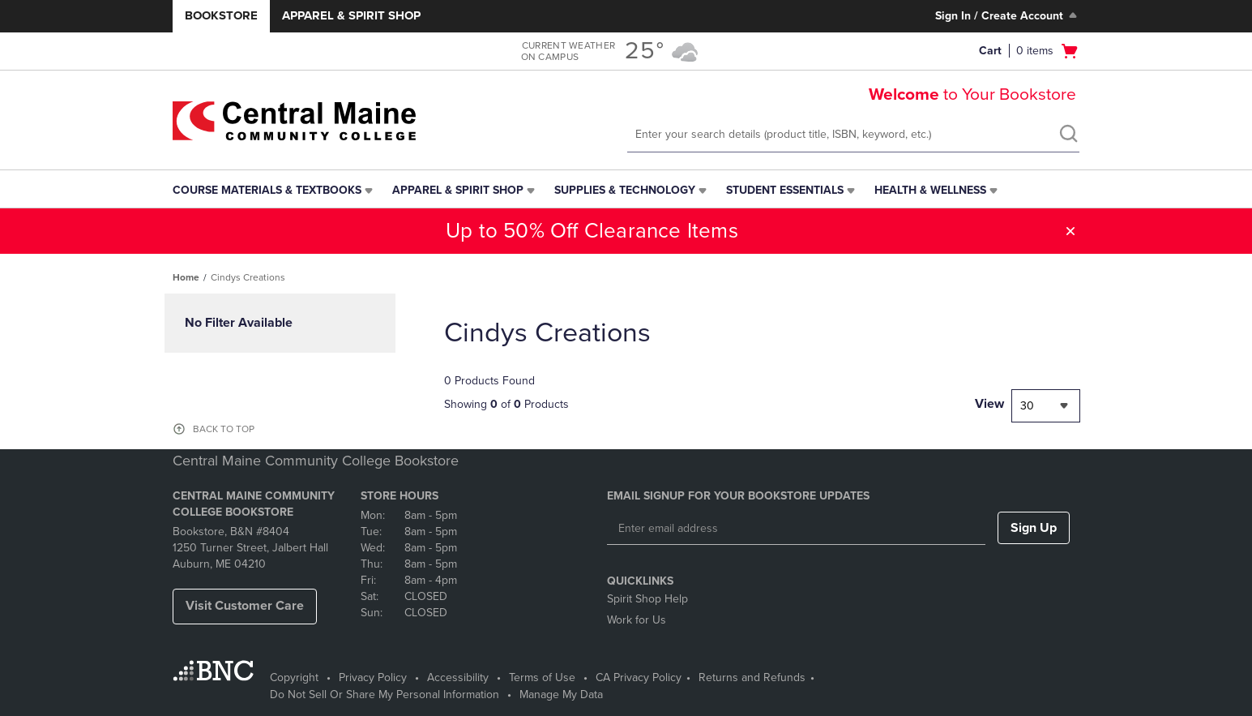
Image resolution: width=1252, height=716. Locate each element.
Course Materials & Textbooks (267, 190)
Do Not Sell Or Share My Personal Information (384, 694)
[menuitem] (274, 190)
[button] (1070, 231)
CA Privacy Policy (639, 677)
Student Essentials (785, 190)
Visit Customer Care (245, 606)
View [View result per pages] (989, 404)
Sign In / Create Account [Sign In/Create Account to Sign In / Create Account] (1007, 15)
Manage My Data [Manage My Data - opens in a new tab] (561, 694)
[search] (1068, 135)
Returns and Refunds (752, 677)
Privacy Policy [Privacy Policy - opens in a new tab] (373, 677)
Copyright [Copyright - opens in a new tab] (294, 677)
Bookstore (221, 15)
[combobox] (1045, 405)
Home (186, 277)
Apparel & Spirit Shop (351, 15)
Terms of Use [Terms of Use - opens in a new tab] (542, 677)
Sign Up (1034, 528)
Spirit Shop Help (647, 599)
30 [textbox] (1027, 406)
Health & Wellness (930, 190)
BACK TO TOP (223, 429)
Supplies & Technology (624, 190)
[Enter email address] (796, 528)
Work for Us (636, 620)
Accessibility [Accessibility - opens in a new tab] (458, 677)
